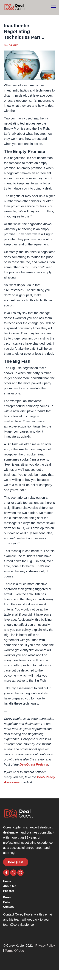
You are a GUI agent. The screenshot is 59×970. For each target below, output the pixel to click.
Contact (8, 906)
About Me (9, 886)
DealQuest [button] (15, 862)
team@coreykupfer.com (20, 924)
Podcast (8, 890)
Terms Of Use (14, 950)
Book (6, 902)
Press (7, 897)
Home (7, 881)
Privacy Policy (45, 945)
